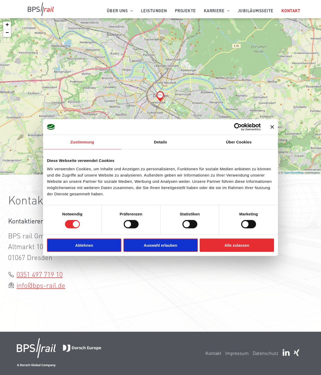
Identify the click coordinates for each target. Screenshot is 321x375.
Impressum (237, 353)
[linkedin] (286, 353)
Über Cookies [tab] (239, 142)
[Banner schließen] (272, 127)
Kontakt (213, 353)
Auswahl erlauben (160, 245)
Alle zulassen (236, 245)
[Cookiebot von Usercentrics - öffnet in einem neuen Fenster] (238, 127)
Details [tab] (160, 142)
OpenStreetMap (294, 172)
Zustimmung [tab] (82, 142)
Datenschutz (265, 353)
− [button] (7, 33)
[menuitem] (120, 11)
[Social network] (296, 353)
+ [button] (7, 25)
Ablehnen (84, 245)
